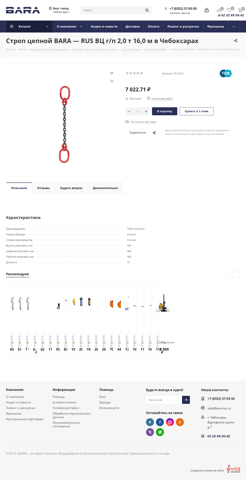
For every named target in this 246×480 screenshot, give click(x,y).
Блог (102, 397)
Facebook (160, 422)
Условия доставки (66, 408)
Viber (150, 432)
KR (233, 15)
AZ (242, 15)
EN (237, 15)
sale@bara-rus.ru (219, 408)
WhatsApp (160, 432)
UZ (228, 15)
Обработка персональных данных (72, 415)
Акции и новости (18, 402)
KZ (223, 15)
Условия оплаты (64, 402)
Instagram (170, 422)
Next (236, 274)
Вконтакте (150, 422)
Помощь (59, 397)
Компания (14, 389)
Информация (64, 389)
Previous (230, 274)
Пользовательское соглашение (66, 424)
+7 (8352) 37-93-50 (183, 8)
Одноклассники (180, 422)
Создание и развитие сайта (207, 470)
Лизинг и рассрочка (20, 408)
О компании (15, 397)
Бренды (105, 402)
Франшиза (13, 413)
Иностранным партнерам (24, 419)
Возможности (109, 408)
